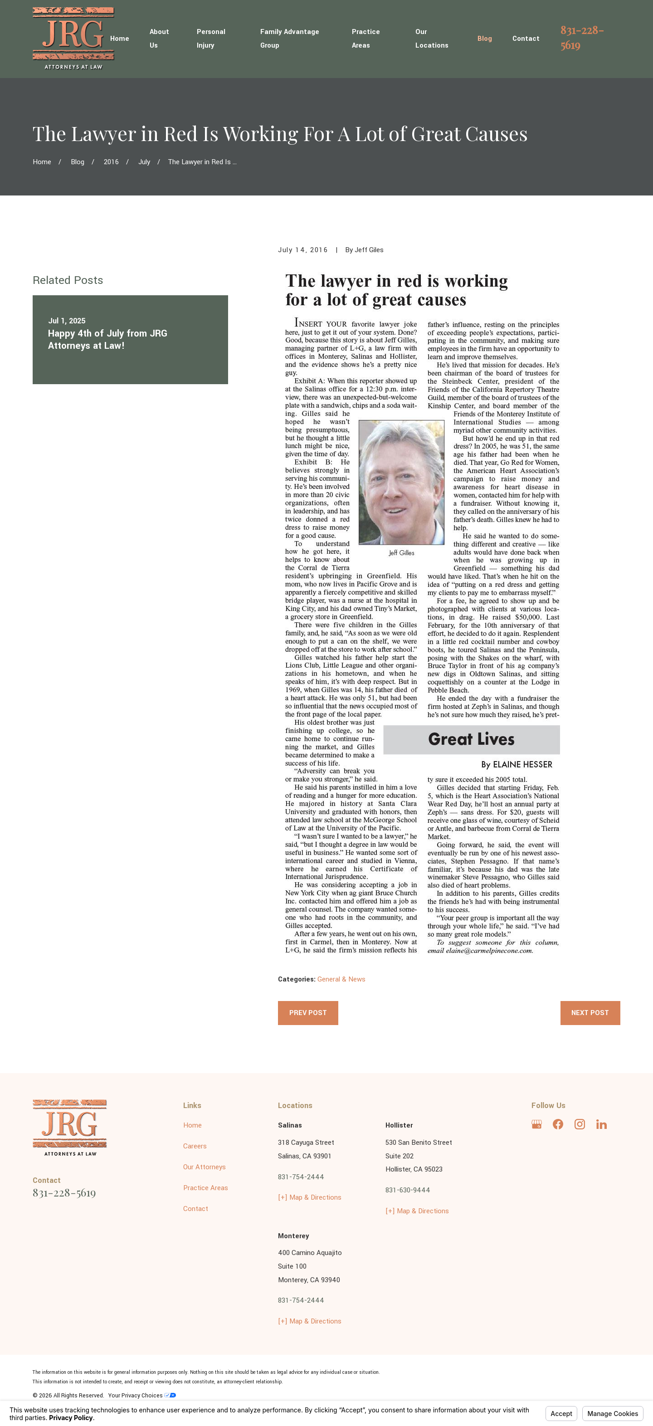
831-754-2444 (301, 1177)
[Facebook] (558, 1124)
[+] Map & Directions (309, 1197)
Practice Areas (205, 1188)
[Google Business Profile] (536, 1124)
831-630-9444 (407, 1190)
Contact (195, 1209)
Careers (195, 1146)
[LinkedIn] (601, 1124)
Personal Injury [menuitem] (211, 38)
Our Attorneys (204, 1167)
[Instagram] (580, 1124)
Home (192, 1125)
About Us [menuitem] (159, 38)
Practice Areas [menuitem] (366, 38)
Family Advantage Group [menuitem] (289, 38)
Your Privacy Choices (142, 1396)
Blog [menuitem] (485, 39)
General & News (341, 979)
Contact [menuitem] (526, 39)
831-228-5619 (582, 37)
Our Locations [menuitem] (431, 38)
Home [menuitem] (119, 39)
